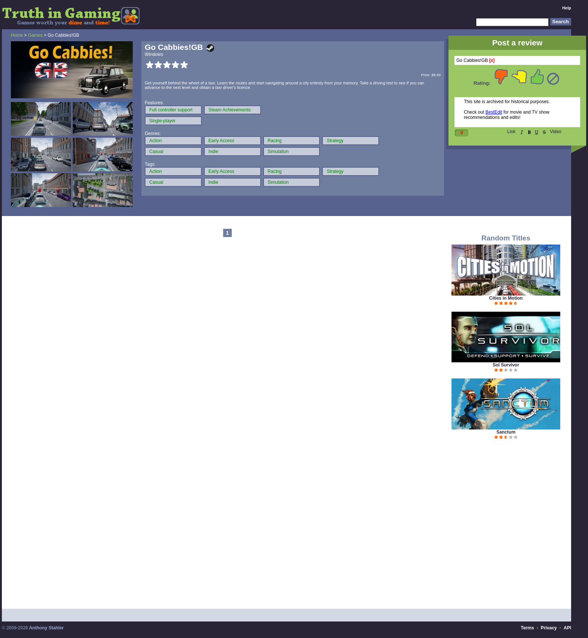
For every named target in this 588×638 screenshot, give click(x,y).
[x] (492, 60)
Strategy (335, 140)
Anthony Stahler (46, 627)
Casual (156, 151)
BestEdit (493, 112)
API (567, 627)
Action (155, 140)
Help (566, 8)
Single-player (162, 120)
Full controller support (170, 110)
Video (555, 131)
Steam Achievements (229, 110)
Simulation (278, 151)
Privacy (549, 627)
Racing (275, 140)
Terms (527, 627)
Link (511, 131)
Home (17, 35)
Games (35, 35)
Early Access (221, 140)
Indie (213, 151)
